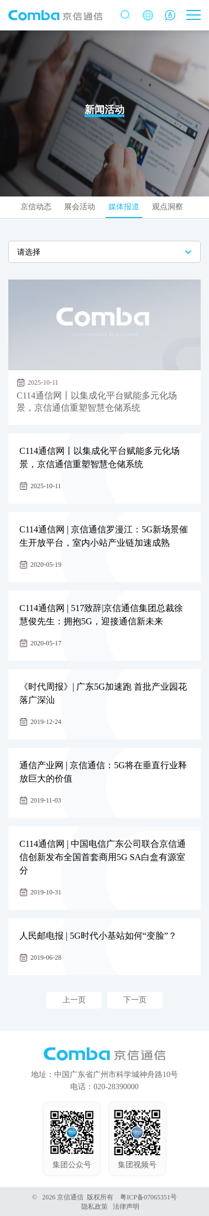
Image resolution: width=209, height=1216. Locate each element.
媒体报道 (123, 207)
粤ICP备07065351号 (148, 1197)
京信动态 (35, 207)
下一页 (135, 1000)
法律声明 (126, 1206)
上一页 (74, 1000)
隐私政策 (94, 1206)
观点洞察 (167, 207)
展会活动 (79, 207)
